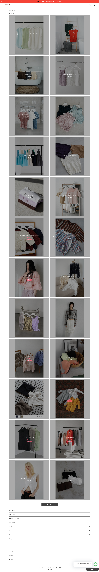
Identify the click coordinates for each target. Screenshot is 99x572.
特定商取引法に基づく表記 (52, 567)
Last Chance (12, 522)
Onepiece (11, 534)
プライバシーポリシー (41, 567)
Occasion (11, 543)
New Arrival (12, 514)
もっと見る (49, 504)
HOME (11, 10)
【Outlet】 (11, 559)
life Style (11, 551)
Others (11, 555)
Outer (10, 547)
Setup (10, 539)
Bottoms (11, 530)
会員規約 (60, 567)
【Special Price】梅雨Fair (15, 518)
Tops (10, 526)
